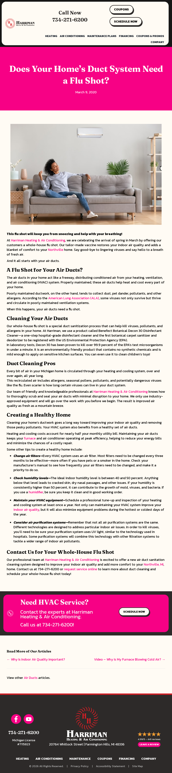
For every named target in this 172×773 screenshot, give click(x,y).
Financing (127, 758)
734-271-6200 (70, 20)
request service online (80, 569)
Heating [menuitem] (51, 36)
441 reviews (153, 739)
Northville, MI (153, 564)
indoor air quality (26, 509)
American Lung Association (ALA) (73, 298)
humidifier (36, 492)
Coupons (104, 758)
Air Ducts (30, 677)
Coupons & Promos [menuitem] (150, 36)
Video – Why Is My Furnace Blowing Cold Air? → (129, 659)
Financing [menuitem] (126, 36)
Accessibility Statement (110, 766)
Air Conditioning (49, 758)
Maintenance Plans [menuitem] (101, 36)
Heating (22, 758)
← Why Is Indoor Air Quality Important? (36, 659)
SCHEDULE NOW (125, 21)
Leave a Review (149, 744)
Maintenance (80, 758)
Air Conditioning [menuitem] (72, 36)
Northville (55, 249)
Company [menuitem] (157, 42)
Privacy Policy (80, 766)
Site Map (137, 766)
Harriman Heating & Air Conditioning (38, 240)
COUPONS (121, 9)
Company (148, 758)
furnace (30, 438)
